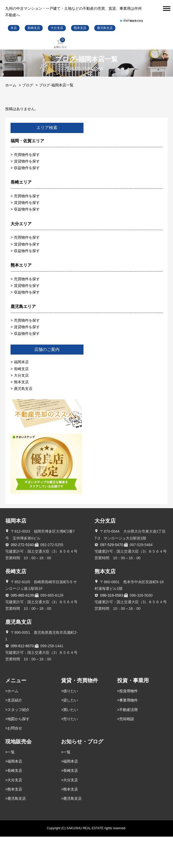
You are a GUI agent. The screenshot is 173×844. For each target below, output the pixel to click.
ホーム (10, 92)
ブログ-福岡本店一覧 (56, 92)
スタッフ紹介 (18, 717)
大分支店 (57, 35)
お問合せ (14, 736)
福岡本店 (21, 369)
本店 (14, 35)
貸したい (70, 708)
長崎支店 (33, 35)
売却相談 (126, 726)
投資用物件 (128, 698)
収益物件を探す (27, 175)
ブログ (27, 92)
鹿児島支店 (105, 35)
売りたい (70, 726)
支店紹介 (14, 708)
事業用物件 (128, 708)
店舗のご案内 (47, 357)
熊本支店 (80, 35)
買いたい (70, 717)
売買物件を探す (27, 162)
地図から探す (18, 726)
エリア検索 (46, 135)
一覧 (11, 760)
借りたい (70, 698)
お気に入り (60, 50)
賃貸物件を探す (27, 168)
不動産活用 (128, 717)
